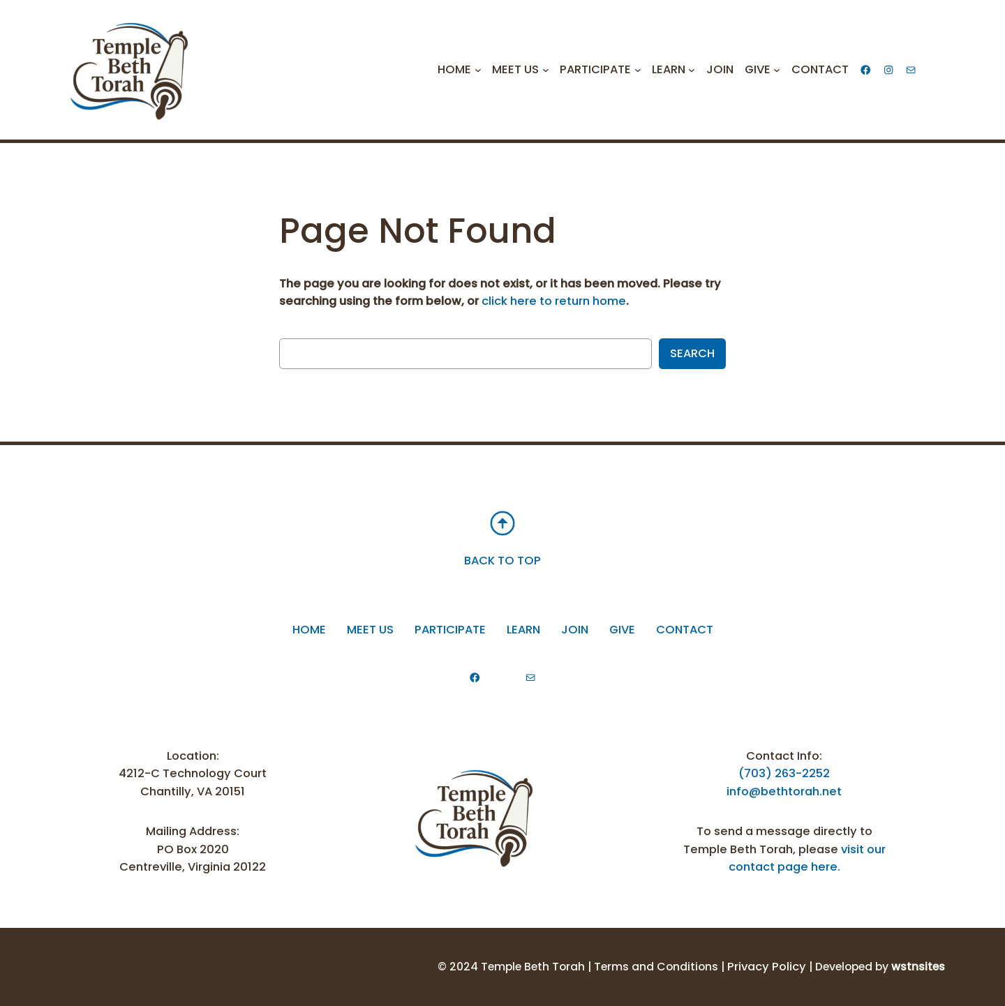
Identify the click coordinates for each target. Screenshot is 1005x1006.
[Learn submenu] (691, 69)
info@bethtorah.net (784, 791)
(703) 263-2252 (784, 773)
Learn (523, 630)
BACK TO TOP (502, 561)
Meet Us (370, 630)
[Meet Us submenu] (545, 69)
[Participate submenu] (637, 69)
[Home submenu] (478, 69)
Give (622, 630)
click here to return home (554, 301)
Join (574, 630)
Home (309, 630)
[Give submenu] (776, 69)
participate (450, 630)
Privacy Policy (766, 967)
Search (692, 353)
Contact (684, 630)
